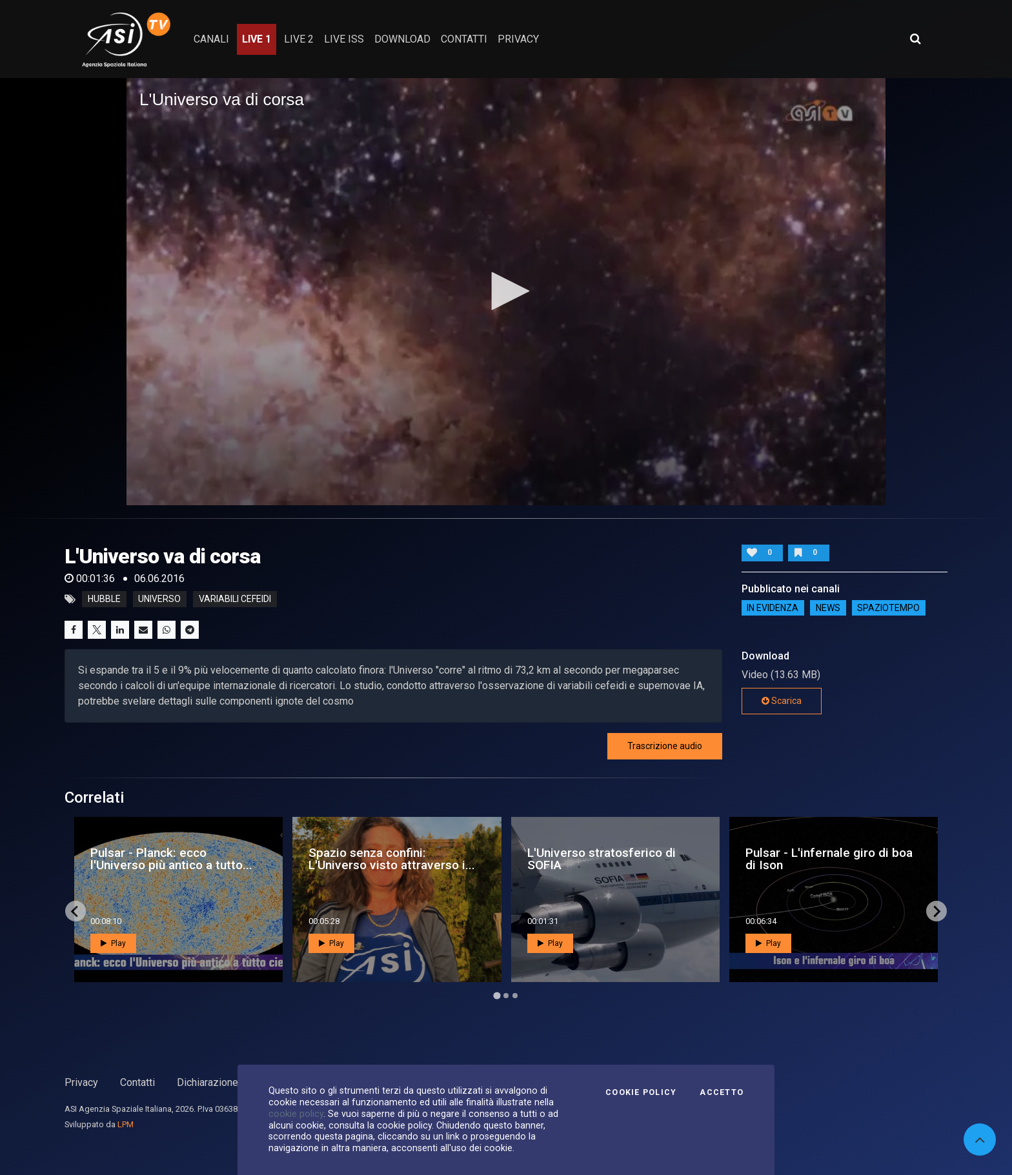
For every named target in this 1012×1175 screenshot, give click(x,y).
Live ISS (344, 39)
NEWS (828, 608)
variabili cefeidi (235, 599)
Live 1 (256, 39)
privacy (518, 39)
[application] (506, 291)
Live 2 (299, 39)
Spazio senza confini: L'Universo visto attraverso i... (392, 858)
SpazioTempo (888, 608)
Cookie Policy (640, 1092)
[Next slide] (936, 911)
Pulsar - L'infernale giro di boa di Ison (829, 858)
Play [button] (113, 943)
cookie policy (295, 1114)
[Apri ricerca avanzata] (915, 38)
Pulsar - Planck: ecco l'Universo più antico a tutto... (171, 858)
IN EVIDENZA (772, 608)
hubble (104, 599)
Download (402, 39)
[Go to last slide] (75, 911)
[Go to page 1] (496, 995)
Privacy (81, 1082)
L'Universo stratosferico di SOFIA (601, 858)
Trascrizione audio (664, 746)
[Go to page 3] (515, 995)
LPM (125, 1124)
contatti (464, 39)
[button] (506, 291)
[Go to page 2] (506, 995)
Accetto (722, 1092)
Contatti (137, 1082)
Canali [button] (211, 39)
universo (159, 599)
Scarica (782, 701)
